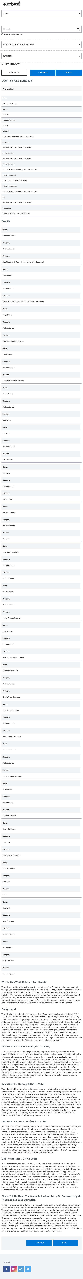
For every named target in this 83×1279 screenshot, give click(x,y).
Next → (69, 72)
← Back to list (14, 72)
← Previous (42, 72)
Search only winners (11, 34)
